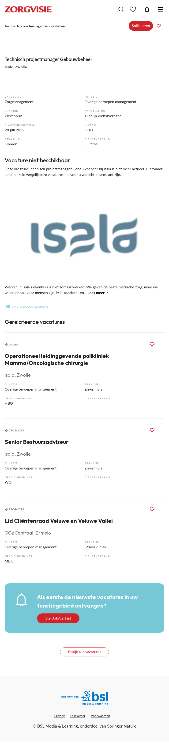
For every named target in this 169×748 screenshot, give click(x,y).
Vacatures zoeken (121, 9)
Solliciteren (141, 25)
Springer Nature (121, 726)
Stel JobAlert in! (58, 618)
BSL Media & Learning (57, 726)
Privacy (59, 716)
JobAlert (147, 9)
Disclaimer (77, 716)
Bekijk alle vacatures (84, 651)
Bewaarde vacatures (133, 9)
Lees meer (96, 292)
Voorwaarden (100, 716)
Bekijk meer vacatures (26, 306)
